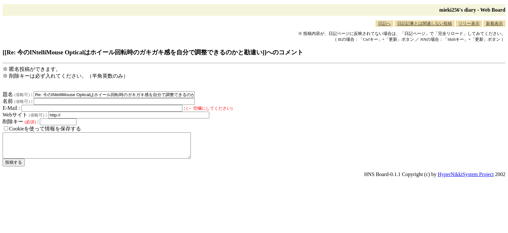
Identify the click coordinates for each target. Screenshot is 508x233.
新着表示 (494, 23)
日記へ (384, 23)
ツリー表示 (468, 23)
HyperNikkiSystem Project (466, 179)
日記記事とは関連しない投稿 (424, 23)
